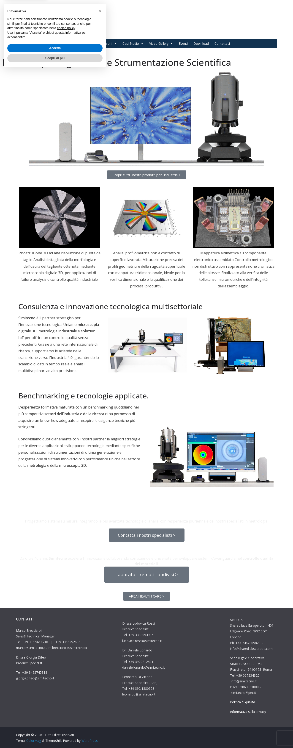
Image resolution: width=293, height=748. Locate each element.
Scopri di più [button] (55, 735)
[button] (100, 688)
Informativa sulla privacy (248, 711)
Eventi (183, 43)
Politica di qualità (242, 702)
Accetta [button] (55, 725)
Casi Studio (133, 43)
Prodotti (80, 43)
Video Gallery (161, 43)
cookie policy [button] (66, 705)
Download (201, 43)
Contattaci (222, 43)
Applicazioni (106, 43)
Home (62, 43)
